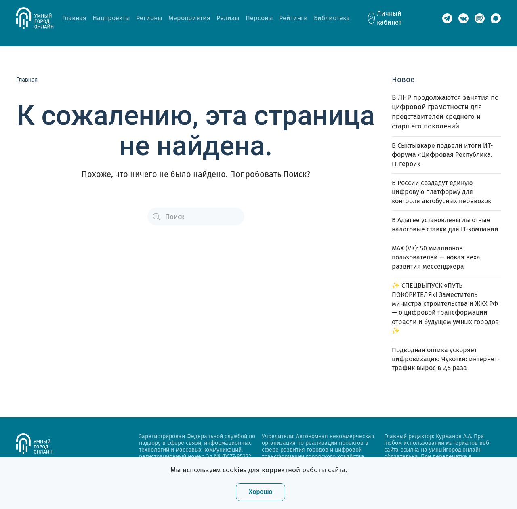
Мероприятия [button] (189, 18)
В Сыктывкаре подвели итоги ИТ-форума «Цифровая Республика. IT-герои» (442, 155)
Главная (74, 18)
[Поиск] (195, 216)
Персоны (259, 18)
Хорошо (260, 492)
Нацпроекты (111, 18)
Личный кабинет (389, 18)
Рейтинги (293, 18)
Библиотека (332, 18)
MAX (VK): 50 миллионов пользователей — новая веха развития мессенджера (436, 257)
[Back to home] (39, 18)
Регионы (149, 18)
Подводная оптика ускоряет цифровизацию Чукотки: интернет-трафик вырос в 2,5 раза (446, 359)
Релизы (228, 18)
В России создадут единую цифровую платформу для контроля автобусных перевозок (441, 192)
